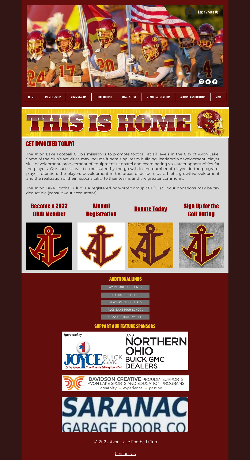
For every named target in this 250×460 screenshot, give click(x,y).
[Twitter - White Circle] (208, 81)
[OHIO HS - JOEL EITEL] (125, 295)
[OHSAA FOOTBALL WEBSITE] (125, 317)
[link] (218, 6)
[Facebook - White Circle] (214, 81)
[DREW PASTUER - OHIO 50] (125, 302)
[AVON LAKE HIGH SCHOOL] (125, 309)
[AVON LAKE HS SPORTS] (125, 287)
